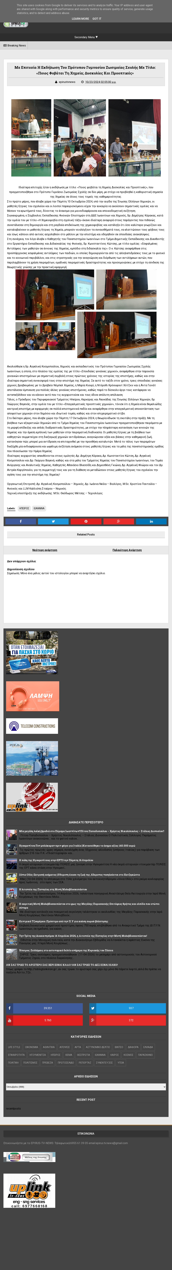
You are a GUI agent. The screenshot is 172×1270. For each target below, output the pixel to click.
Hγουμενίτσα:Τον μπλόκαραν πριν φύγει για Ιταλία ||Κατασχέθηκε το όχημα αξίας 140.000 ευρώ (77, 845)
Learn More (80, 18)
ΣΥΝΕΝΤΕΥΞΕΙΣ (104, 1062)
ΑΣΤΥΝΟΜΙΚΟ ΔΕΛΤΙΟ (98, 1047)
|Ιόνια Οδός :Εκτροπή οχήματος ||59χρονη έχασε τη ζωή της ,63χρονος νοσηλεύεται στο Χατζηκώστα (79, 874)
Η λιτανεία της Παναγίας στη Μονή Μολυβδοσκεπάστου (53, 889)
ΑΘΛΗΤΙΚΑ (49, 1047)
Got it (97, 18)
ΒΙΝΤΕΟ (119, 1047)
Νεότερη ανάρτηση (44, 550)
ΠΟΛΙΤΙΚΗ (13, 1062)
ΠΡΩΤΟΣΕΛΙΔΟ (66, 1062)
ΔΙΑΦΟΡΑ (133, 1047)
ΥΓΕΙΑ (121, 1062)
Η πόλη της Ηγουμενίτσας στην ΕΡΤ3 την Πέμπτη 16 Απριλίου (56, 860)
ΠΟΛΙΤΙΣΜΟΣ (30, 1062)
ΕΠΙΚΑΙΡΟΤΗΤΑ (16, 1055)
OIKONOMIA (31, 1047)
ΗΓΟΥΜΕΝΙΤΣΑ (38, 1055)
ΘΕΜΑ (68, 1055)
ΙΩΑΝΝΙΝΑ (39, 508)
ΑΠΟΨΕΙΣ (65, 1047)
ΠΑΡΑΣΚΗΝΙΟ (145, 1055)
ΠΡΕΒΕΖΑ (47, 1062)
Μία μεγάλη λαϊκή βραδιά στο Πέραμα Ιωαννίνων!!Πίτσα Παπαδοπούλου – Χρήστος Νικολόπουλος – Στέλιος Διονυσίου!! (91, 831)
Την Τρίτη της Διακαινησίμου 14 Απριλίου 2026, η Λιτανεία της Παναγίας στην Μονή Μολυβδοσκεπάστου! (83, 935)
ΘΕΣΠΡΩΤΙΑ (83, 1055)
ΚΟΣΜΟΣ (128, 1055)
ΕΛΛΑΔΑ (148, 1047)
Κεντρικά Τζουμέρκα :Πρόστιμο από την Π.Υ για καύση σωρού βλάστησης (63, 921)
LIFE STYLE (14, 1047)
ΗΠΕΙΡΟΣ (24, 508)
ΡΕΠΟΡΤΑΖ (85, 1062)
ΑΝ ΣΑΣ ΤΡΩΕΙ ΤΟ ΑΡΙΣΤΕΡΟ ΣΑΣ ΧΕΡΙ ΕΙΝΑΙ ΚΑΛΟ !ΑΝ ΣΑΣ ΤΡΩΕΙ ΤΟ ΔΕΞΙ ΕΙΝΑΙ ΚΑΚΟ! (62, 964)
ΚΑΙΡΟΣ (115, 1055)
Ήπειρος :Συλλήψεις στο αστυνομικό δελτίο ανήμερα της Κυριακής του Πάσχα (66, 950)
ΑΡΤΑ (78, 1047)
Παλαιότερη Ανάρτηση (127, 550)
